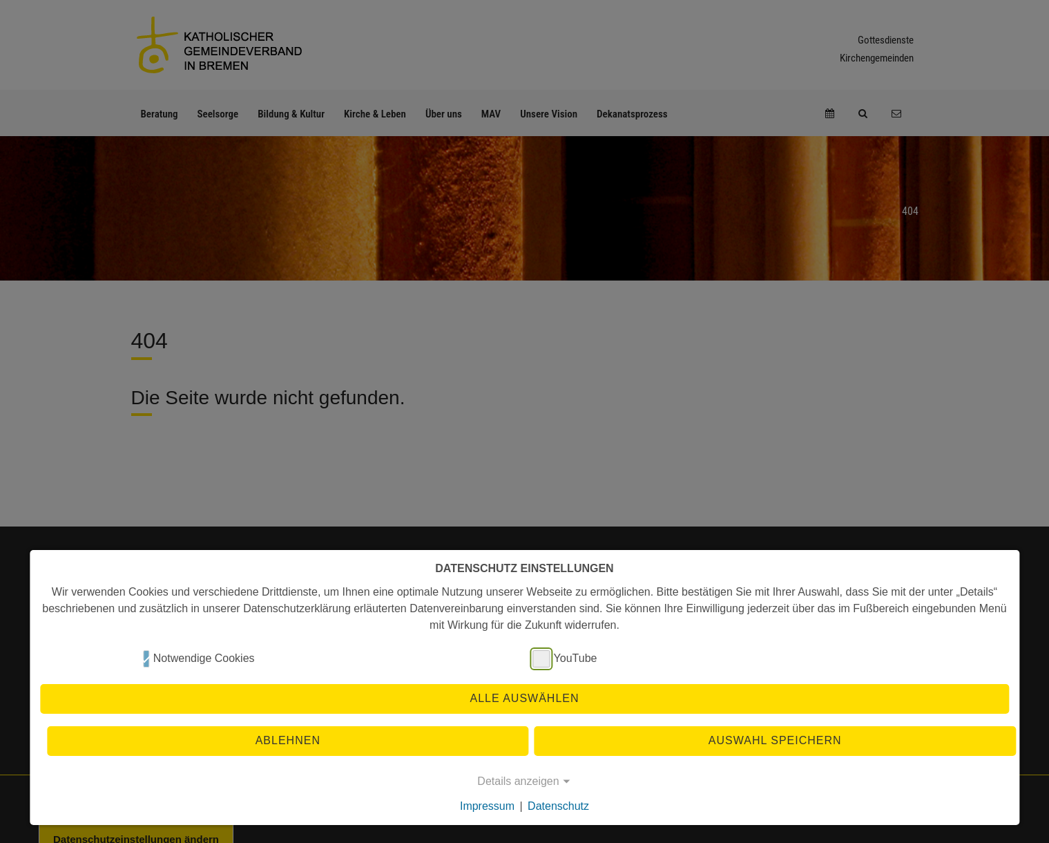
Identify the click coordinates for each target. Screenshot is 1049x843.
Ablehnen (288, 740)
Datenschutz (558, 806)
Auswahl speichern (775, 740)
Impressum (487, 806)
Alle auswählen (524, 698)
